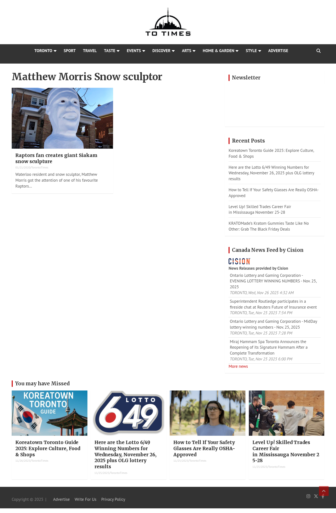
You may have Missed (42, 383)
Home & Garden (218, 50)
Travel (90, 50)
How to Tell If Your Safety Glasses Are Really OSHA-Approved (204, 448)
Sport (70, 50)
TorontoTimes (39, 167)
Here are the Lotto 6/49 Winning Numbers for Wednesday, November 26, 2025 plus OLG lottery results (271, 173)
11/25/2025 (101, 473)
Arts (186, 50)
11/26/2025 (22, 460)
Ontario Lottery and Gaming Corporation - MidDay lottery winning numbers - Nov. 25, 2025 (273, 324)
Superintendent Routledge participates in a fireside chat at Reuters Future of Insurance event (273, 304)
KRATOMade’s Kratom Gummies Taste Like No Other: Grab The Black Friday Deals (269, 226)
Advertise (278, 50)
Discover (161, 50)
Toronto (43, 50)
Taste (109, 50)
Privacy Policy (113, 499)
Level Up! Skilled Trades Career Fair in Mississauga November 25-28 (260, 209)
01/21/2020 (22, 167)
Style (251, 50)
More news (238, 366)
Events (134, 50)
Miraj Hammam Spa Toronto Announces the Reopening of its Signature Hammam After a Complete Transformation (268, 347)
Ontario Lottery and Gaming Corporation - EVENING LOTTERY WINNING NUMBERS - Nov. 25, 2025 (273, 281)
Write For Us (85, 499)
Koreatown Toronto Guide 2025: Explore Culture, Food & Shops (47, 448)
